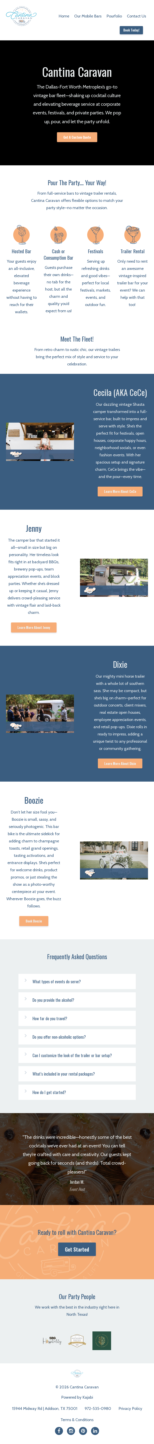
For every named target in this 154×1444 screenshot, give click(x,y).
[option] (77, 1159)
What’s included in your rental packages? (63, 1074)
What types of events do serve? (56, 981)
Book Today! (131, 30)
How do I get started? (49, 1092)
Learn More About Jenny (33, 627)
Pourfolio (114, 16)
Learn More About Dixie (120, 763)
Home (64, 16)
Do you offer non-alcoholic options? (59, 1037)
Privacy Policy (130, 1408)
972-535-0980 (98, 1408)
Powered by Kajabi (77, 1397)
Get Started (77, 1249)
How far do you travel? (49, 1018)
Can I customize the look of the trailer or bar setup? (72, 1055)
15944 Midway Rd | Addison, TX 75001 (44, 1408)
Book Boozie (34, 921)
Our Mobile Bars (87, 16)
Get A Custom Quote (77, 137)
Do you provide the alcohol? (53, 1000)
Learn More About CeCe (120, 491)
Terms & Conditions (77, 1419)
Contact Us (136, 16)
